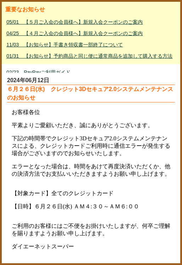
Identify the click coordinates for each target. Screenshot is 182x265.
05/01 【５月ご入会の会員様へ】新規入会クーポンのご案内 (74, 22)
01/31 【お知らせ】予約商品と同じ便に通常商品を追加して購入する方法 (89, 56)
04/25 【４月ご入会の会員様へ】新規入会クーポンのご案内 (74, 33)
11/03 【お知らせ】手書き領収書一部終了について (64, 44)
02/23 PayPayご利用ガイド (38, 72)
